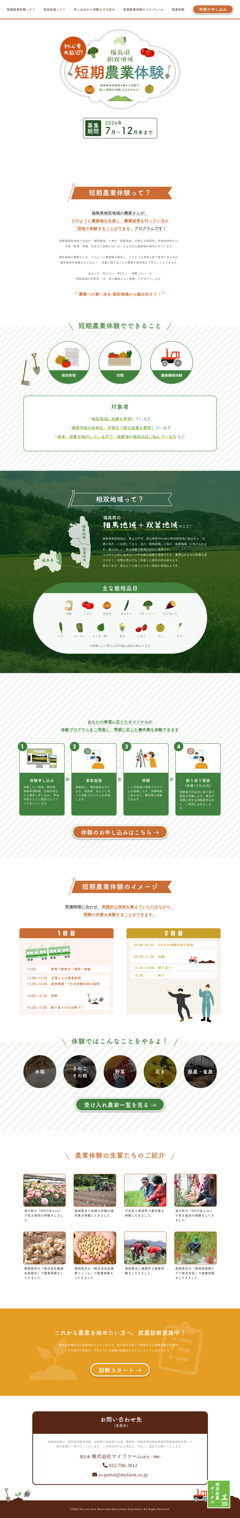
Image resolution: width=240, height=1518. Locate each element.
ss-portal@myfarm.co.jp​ (120, 1474)
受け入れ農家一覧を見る (120, 1104)
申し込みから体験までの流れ (94, 9)
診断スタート (120, 1369)
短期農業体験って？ (21, 9)
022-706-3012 (120, 1465)
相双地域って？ (54, 9)
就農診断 (178, 9)
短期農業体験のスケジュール (143, 9)
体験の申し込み (213, 9)
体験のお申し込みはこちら (120, 832)
